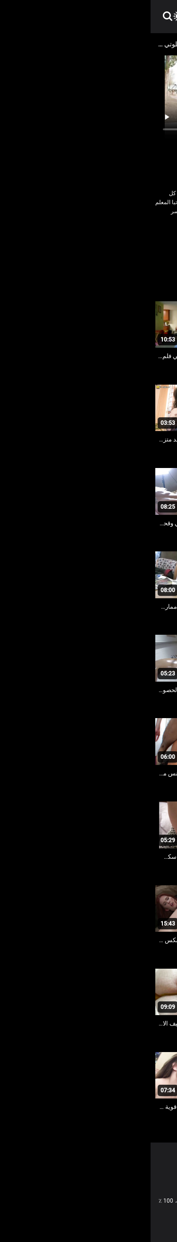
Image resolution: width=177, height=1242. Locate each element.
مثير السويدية (153, 253)
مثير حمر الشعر (109, 253)
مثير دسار (70, 253)
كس (46, 240)
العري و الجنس (77, 240)
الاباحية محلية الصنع (126, 240)
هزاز (45, 253)
